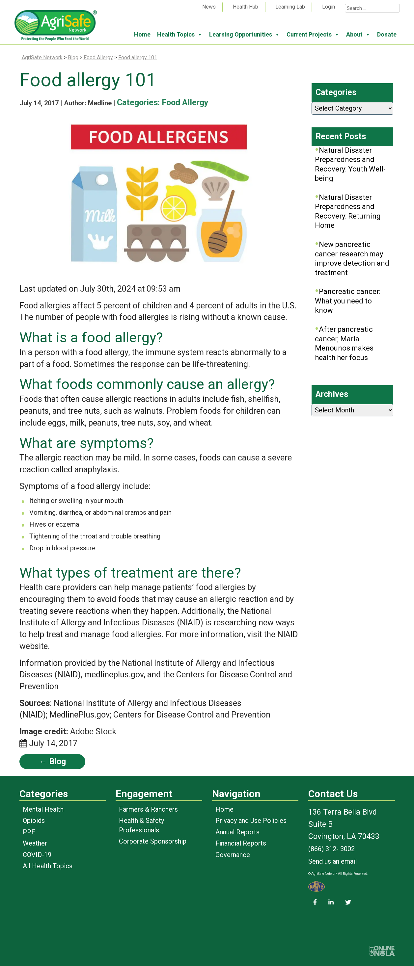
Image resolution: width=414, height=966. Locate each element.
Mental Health (43, 809)
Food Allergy (185, 102)
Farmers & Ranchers (148, 809)
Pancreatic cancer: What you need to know (347, 300)
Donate (387, 34)
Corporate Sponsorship (152, 841)
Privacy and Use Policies (251, 820)
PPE (29, 832)
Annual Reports (237, 832)
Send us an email (332, 861)
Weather (35, 843)
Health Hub (245, 7)
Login (328, 7)
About (358, 34)
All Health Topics (47, 866)
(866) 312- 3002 (331, 849)
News (209, 7)
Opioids (34, 820)
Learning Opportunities (244, 34)
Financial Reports (240, 843)
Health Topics (180, 34)
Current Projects (313, 34)
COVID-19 (37, 855)
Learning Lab (290, 7)
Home (142, 34)
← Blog (52, 761)
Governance (232, 855)
